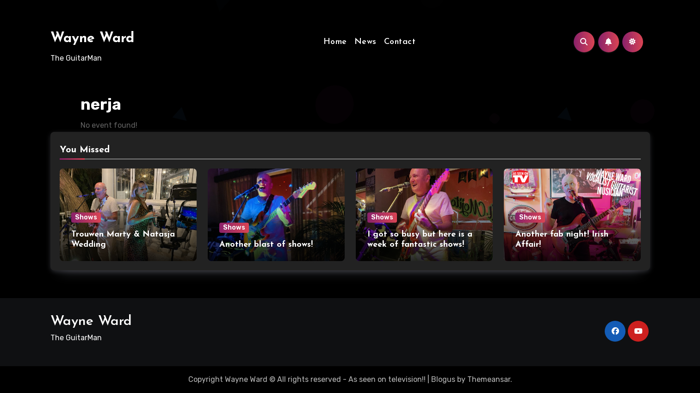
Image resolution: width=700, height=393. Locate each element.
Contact (400, 41)
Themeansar (488, 379)
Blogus (443, 379)
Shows (86, 217)
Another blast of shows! (266, 244)
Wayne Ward (92, 38)
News (365, 41)
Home (335, 41)
